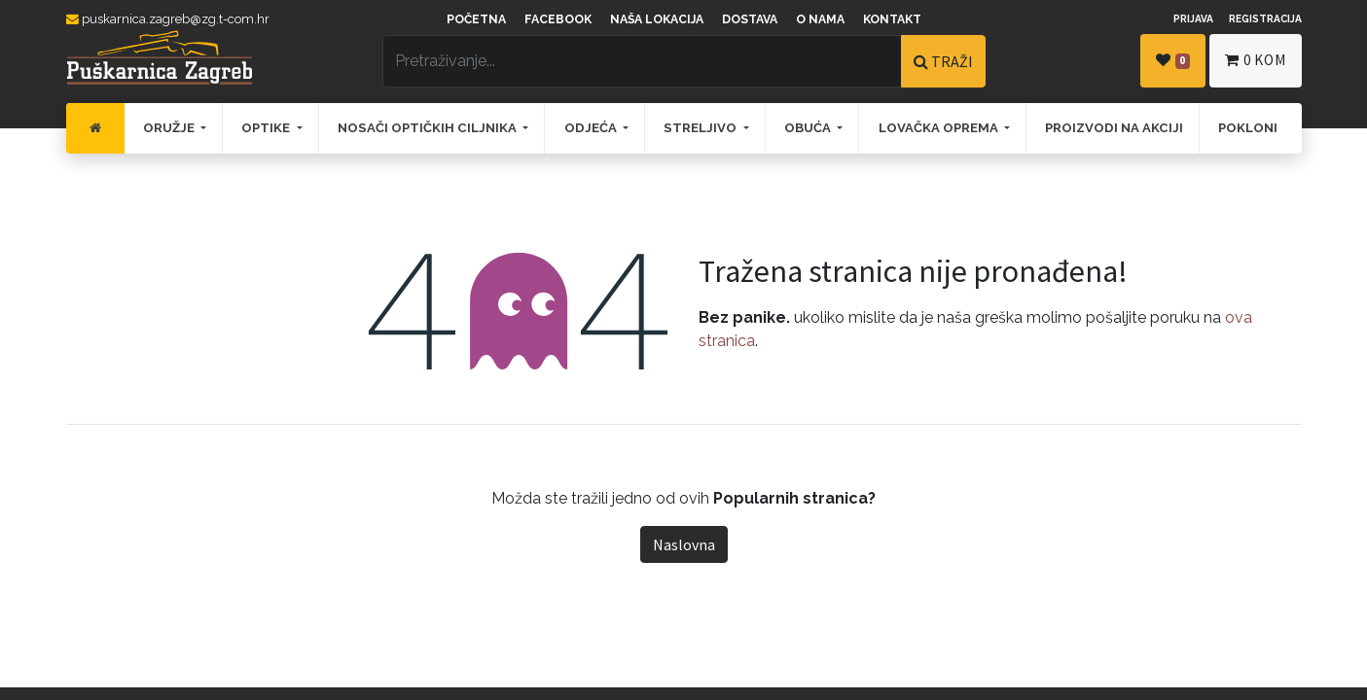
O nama (820, 19)
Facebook (558, 19)
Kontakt (892, 19)
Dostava (749, 19)
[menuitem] (95, 128)
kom (1255, 60)
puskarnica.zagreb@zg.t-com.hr (168, 19)
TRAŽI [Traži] (943, 61)
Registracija (1265, 18)
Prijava (1193, 18)
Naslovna (684, 544)
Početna (476, 19)
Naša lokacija (656, 19)
